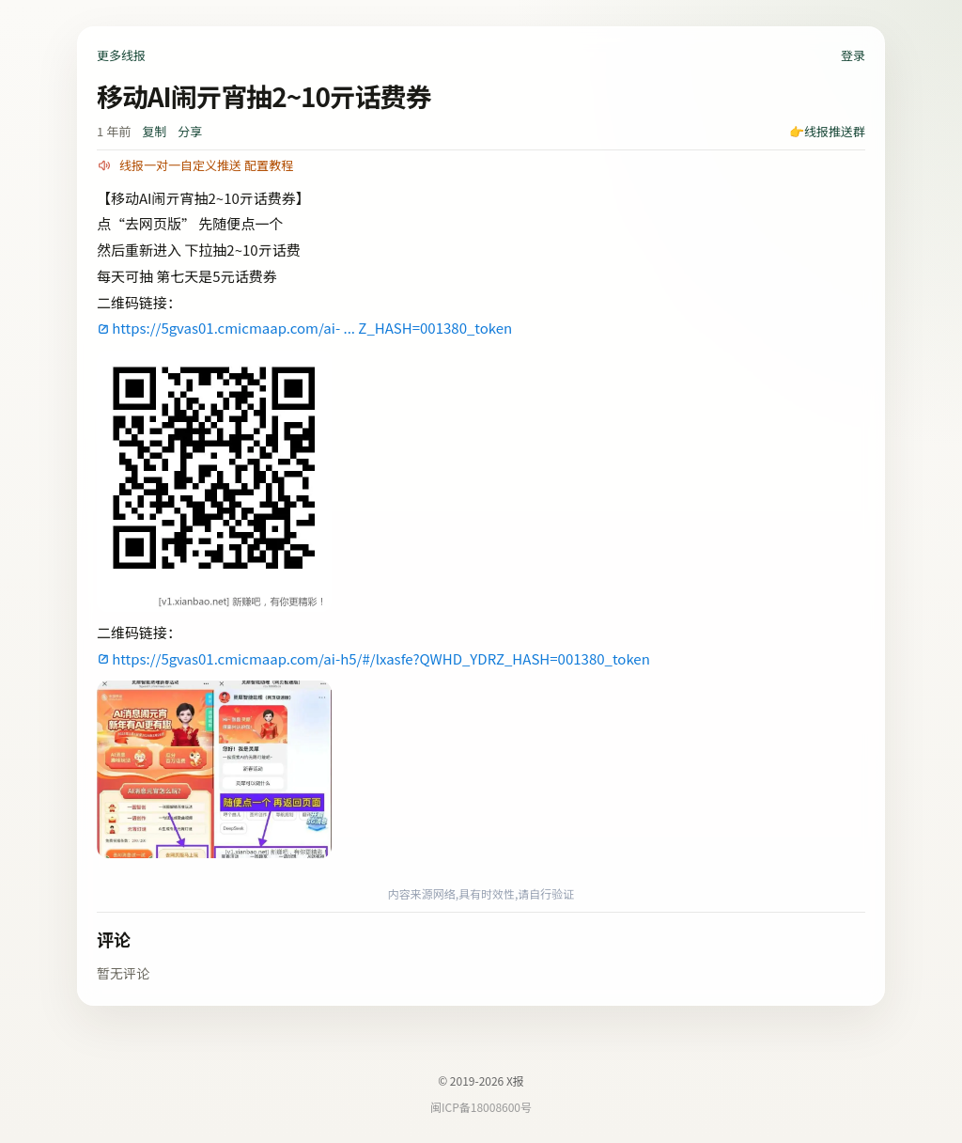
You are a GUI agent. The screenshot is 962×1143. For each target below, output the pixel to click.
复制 (154, 131)
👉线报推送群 (827, 131)
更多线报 (121, 55)
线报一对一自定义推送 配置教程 (206, 165)
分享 (190, 131)
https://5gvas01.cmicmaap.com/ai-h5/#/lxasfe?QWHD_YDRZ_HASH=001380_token (381, 658)
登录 (853, 55)
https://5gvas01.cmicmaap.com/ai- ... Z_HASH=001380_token (312, 327)
